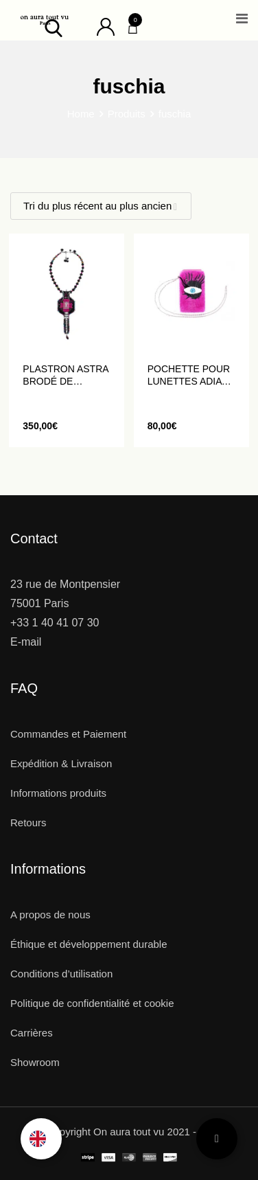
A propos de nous (50, 914)
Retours (28, 822)
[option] (41, 1139)
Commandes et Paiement (68, 734)
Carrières (31, 1033)
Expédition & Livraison (61, 763)
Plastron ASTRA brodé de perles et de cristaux (65, 375)
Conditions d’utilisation (61, 973)
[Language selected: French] (41, 1138)
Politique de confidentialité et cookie (92, 1003)
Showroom (35, 1062)
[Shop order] (100, 206)
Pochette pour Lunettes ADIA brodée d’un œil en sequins (191, 375)
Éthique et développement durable (88, 944)
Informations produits (58, 793)
